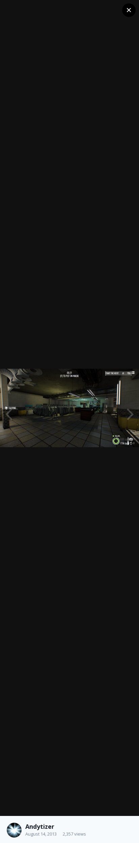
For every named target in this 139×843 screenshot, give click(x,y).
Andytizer (39, 826)
